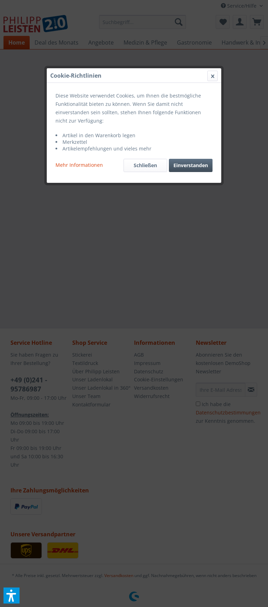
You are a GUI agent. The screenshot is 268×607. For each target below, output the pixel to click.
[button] (11, 595)
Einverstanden (190, 165)
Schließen (145, 165)
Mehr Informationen (79, 165)
